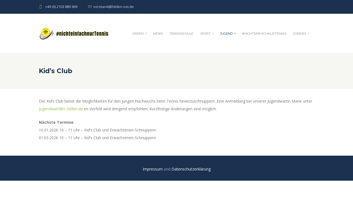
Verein (138, 33)
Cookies (299, 33)
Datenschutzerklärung (191, 169)
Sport (205, 33)
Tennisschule (181, 33)
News (158, 33)
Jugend (226, 33)
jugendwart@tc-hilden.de (61, 108)
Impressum (153, 169)
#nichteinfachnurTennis (264, 33)
